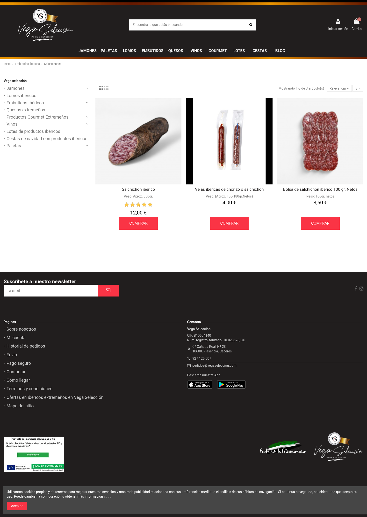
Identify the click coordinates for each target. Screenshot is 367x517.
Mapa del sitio (20, 405)
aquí (107, 496)
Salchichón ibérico (138, 189)
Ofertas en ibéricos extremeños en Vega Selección (55, 397)
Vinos (12, 124)
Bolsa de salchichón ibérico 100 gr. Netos (320, 189)
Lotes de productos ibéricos (33, 131)
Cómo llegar (18, 380)
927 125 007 (201, 358)
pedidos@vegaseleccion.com (214, 365)
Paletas (14, 145)
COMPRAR (138, 223)
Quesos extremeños (26, 109)
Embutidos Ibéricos (25, 102)
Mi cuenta (16, 337)
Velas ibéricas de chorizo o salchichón (229, 189)
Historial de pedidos (26, 346)
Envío (12, 354)
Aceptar (17, 506)
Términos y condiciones (29, 388)
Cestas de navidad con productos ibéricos (47, 138)
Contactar (16, 371)
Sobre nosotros (21, 329)
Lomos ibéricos (21, 95)
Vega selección (15, 81)
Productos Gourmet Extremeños (37, 117)
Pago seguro (19, 363)
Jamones (16, 88)
